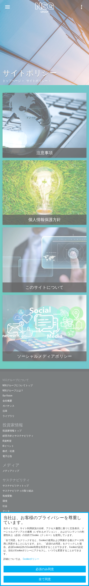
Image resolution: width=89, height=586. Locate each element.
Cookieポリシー (31, 559)
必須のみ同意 (45, 569)
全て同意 (45, 579)
